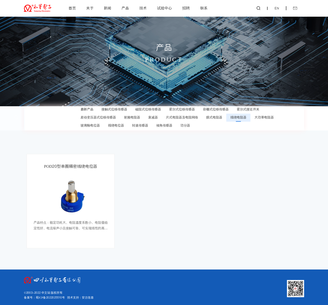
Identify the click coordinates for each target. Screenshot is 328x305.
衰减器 (153, 115)
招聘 (186, 8)
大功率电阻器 (264, 115)
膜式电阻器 (214, 115)
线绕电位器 (116, 123)
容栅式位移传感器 (216, 107)
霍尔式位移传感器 (182, 107)
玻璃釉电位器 (90, 123)
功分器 (185, 123)
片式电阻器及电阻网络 (182, 115)
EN (277, 8)
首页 (72, 8)
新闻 (107, 8)
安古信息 (88, 298)
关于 (90, 8)
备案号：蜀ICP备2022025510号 (44, 298)
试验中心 (164, 8)
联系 (204, 8)
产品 (125, 8)
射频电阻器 (132, 115)
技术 (143, 8)
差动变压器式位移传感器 (98, 115)
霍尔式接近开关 (248, 107)
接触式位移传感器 (114, 107)
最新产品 (87, 107)
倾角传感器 (164, 123)
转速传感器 (140, 123)
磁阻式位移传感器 (148, 107)
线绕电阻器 (238, 115)
